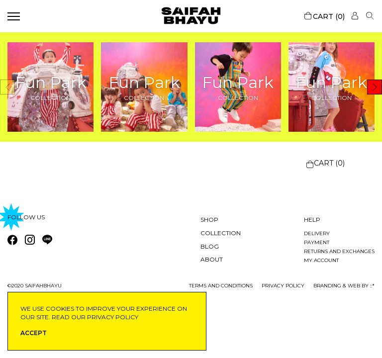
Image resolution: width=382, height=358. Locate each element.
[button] (374, 87)
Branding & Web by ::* (344, 285)
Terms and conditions (221, 285)
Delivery (317, 233)
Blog (209, 246)
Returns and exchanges (339, 251)
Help (312, 219)
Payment (316, 242)
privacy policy (283, 285)
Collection (220, 233)
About (211, 259)
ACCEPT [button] (33, 333)
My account (321, 260)
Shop (209, 219)
